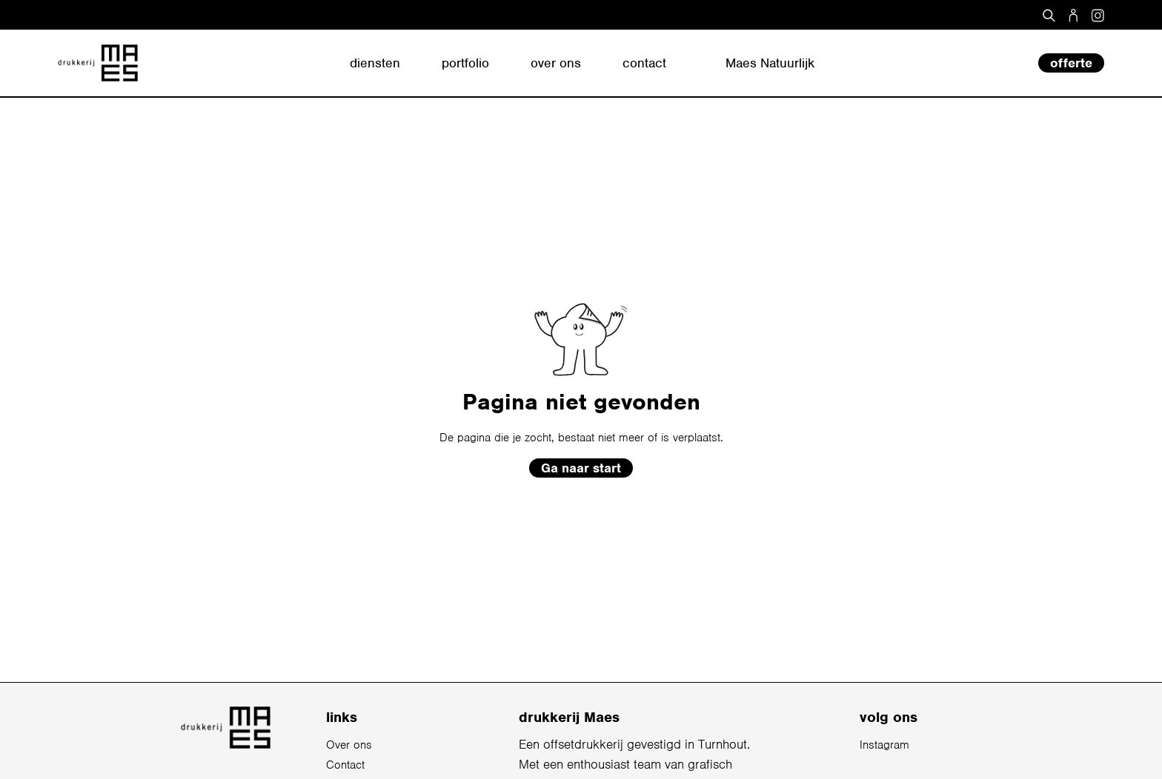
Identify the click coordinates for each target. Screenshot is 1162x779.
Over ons (349, 745)
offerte (1071, 63)
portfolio (465, 63)
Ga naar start (581, 468)
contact (644, 63)
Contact (345, 765)
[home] (98, 62)
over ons (556, 63)
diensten (375, 63)
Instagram (884, 745)
